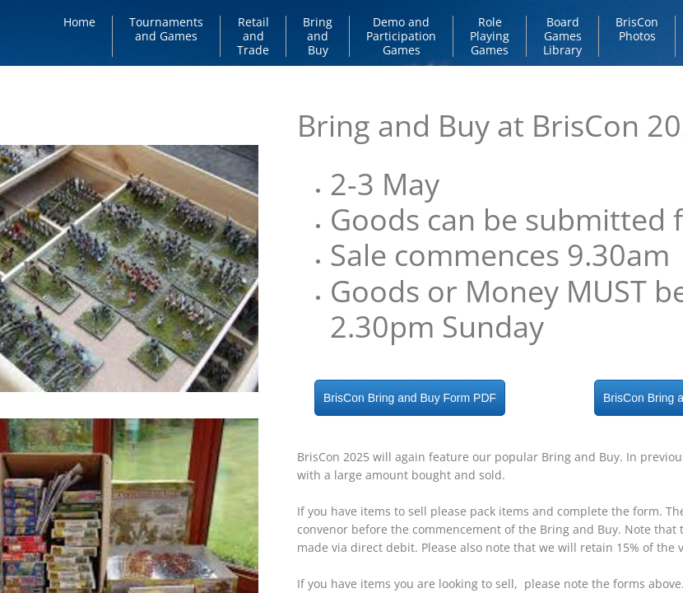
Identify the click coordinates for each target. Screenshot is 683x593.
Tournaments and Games (166, 29)
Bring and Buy (317, 36)
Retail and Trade (253, 36)
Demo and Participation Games (401, 36)
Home (79, 22)
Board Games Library (562, 36)
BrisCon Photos (637, 29)
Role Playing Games (489, 36)
